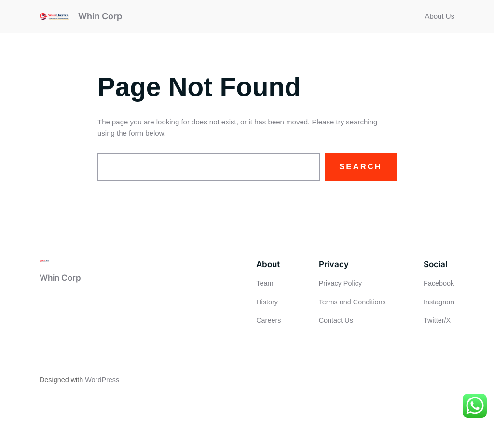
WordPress (102, 380)
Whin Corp (100, 16)
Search (360, 166)
